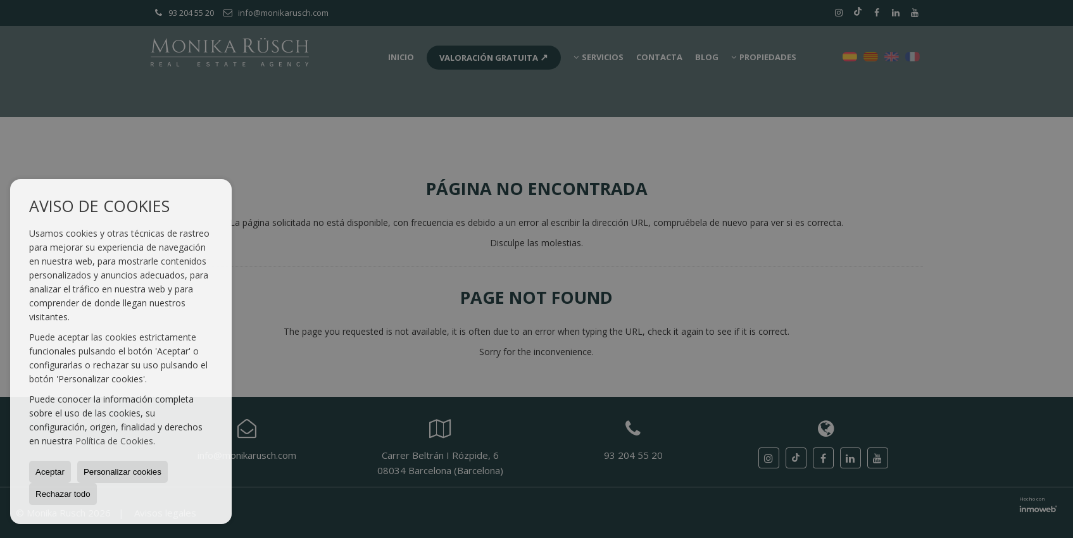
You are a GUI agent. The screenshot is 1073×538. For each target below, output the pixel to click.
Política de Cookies (114, 441)
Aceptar (50, 472)
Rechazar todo (63, 494)
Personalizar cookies (122, 472)
